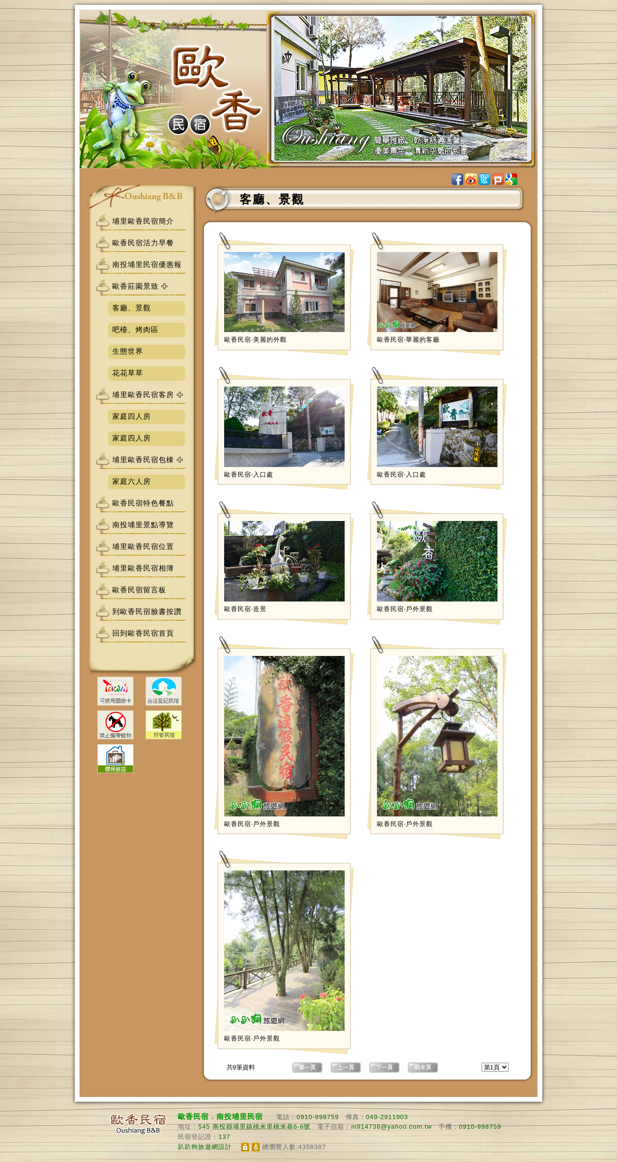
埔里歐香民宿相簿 (143, 568)
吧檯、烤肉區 (135, 329)
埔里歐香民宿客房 (143, 394)
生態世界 (127, 351)
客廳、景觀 (131, 308)
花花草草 (127, 373)
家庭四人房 (131, 416)
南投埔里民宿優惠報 (147, 264)
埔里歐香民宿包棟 (143, 459)
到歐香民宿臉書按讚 (147, 611)
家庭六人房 (131, 481)
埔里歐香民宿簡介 (143, 221)
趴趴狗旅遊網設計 (205, 1146)
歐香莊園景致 (135, 286)
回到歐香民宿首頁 (143, 633)
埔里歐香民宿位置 (143, 546)
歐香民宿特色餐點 (143, 503)
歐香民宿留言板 (139, 590)
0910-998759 (317, 1117)
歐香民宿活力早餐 (143, 243)
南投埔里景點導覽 (143, 525)
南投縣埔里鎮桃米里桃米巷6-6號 (262, 1126)
